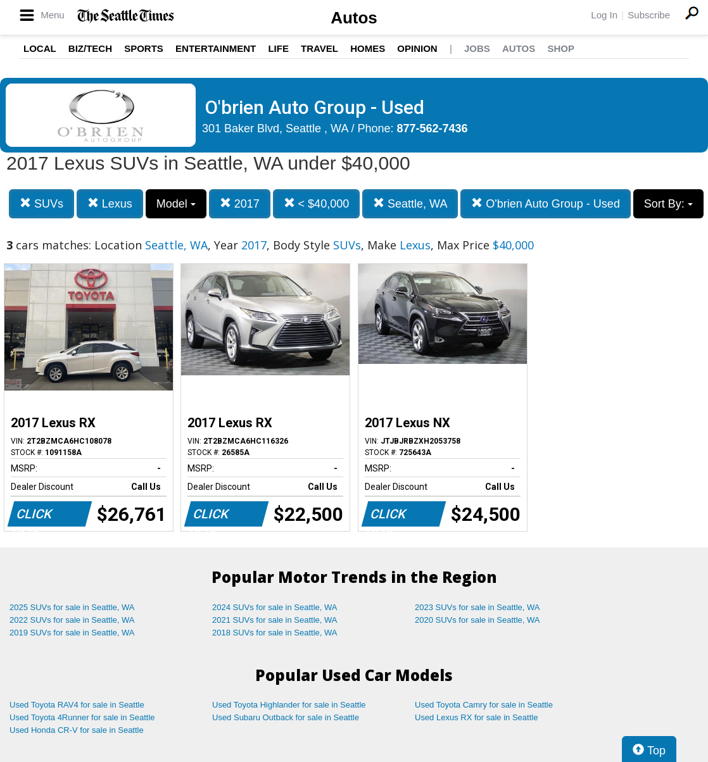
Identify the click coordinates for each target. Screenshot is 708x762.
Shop (560, 48)
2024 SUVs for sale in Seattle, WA (275, 607)
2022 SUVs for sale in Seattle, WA (72, 620)
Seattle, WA (410, 203)
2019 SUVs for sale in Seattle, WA (72, 632)
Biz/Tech (90, 48)
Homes (367, 48)
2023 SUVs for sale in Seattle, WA (477, 607)
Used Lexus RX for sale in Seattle (476, 717)
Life (278, 48)
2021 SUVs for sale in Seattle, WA (275, 620)
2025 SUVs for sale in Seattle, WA (72, 607)
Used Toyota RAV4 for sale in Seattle (76, 704)
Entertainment (215, 48)
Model (176, 203)
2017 (240, 203)
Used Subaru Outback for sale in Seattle (285, 717)
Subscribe (649, 14)
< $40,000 (317, 203)
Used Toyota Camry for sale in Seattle (484, 704)
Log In (604, 14)
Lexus (109, 203)
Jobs (477, 48)
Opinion (417, 48)
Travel (319, 48)
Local (39, 48)
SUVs (41, 203)
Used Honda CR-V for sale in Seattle (76, 730)
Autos (354, 17)
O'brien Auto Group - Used (545, 203)
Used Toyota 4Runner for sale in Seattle (82, 717)
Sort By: (668, 203)
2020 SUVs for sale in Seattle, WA (477, 620)
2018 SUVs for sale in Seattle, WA (275, 632)
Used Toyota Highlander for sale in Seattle (289, 704)
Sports (143, 48)
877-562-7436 (432, 128)
